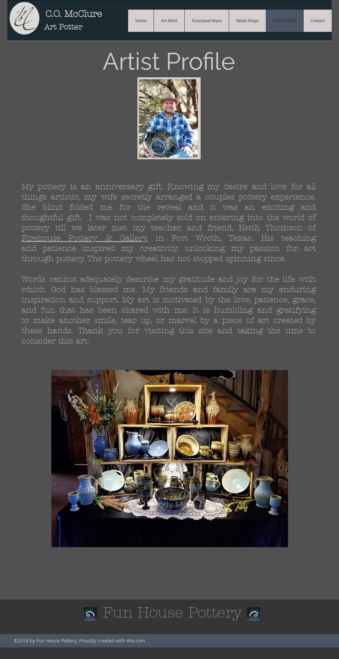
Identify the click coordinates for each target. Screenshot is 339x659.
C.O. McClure (73, 14)
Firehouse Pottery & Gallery (85, 238)
